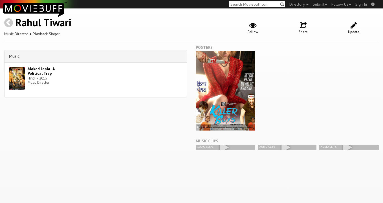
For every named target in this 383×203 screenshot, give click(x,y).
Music (14, 56)
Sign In (361, 4)
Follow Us (341, 4)
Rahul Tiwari (43, 22)
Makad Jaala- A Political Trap (41, 71)
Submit (320, 4)
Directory (299, 4)
